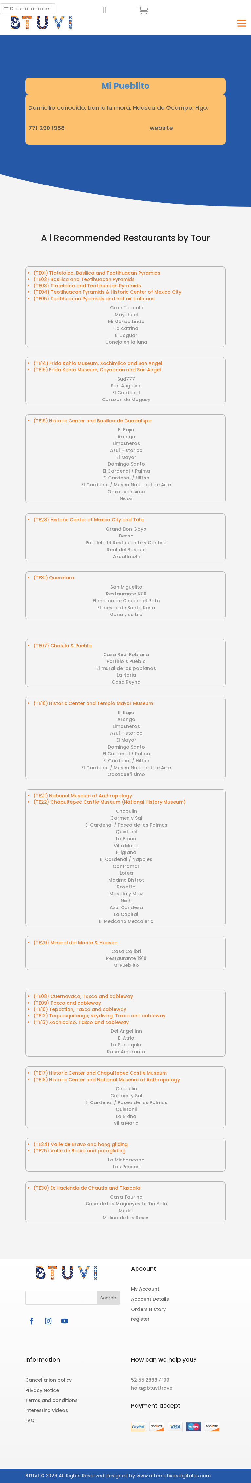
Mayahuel (126, 314)
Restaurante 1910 (126, 958)
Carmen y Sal (126, 818)
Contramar (126, 866)
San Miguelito (126, 587)
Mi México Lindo (126, 321)
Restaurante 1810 (126, 594)
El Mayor (126, 457)
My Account (145, 1289)
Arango (126, 436)
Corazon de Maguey (126, 399)
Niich (126, 900)
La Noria (126, 675)
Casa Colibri (126, 951)
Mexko (126, 1210)
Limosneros (126, 443)
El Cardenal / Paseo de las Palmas (126, 825)
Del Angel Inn (126, 1031)
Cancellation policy (48, 1380)
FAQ (30, 1420)
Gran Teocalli (126, 307)
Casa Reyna (126, 682)
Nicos (126, 498)
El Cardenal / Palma (126, 471)
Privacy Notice (42, 1390)
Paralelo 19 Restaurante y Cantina (126, 542)
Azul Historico (126, 450)
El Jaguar (126, 335)
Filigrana (126, 852)
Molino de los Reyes (126, 1217)
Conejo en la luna (126, 342)
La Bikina (126, 838)
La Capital (126, 914)
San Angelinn (126, 385)
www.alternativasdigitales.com (173, 1476)
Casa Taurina (126, 1197)
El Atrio (126, 1038)
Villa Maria (126, 845)
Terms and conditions (51, 1400)
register (140, 1319)
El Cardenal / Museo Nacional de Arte (126, 484)
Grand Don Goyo (126, 529)
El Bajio (126, 429)
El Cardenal (126, 392)
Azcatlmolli (126, 556)
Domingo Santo (126, 464)
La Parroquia (126, 1045)
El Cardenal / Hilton (126, 478)
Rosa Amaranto (126, 1051)
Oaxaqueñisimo (126, 491)
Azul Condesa (126, 907)
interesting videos (46, 1410)
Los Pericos (126, 1166)
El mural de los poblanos (126, 668)
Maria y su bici (126, 614)
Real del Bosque (126, 549)
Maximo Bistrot (126, 880)
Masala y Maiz (126, 893)
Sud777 (126, 379)
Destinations (31, 8)
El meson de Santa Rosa (126, 607)
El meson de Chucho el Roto (126, 600)
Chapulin (126, 811)
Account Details (150, 1299)
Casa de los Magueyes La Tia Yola (126, 1203)
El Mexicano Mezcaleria (126, 921)
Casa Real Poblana (126, 654)
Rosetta (126, 887)
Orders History (148, 1309)
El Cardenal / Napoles (126, 859)
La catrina (126, 328)
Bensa (126, 536)
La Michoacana (126, 1160)
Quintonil (126, 832)
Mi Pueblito (126, 965)
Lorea (126, 873)
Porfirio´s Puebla (126, 661)
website (161, 128)
